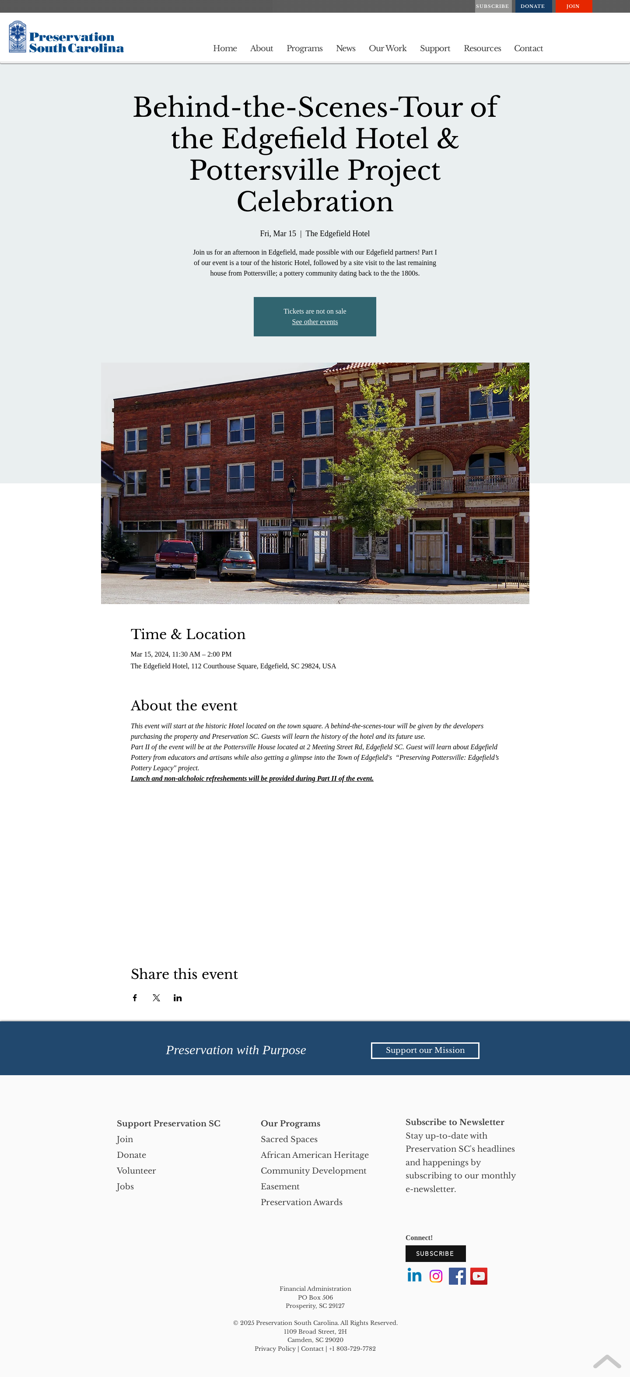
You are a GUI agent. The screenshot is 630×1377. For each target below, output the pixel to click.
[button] (262, 48)
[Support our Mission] (425, 1050)
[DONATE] (533, 6)
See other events (315, 321)
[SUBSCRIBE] (493, 6)
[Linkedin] (414, 1276)
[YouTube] (478, 1276)
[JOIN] (574, 6)
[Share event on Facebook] (135, 997)
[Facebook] (457, 1276)
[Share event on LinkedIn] (178, 997)
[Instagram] (435, 1276)
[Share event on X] (156, 997)
